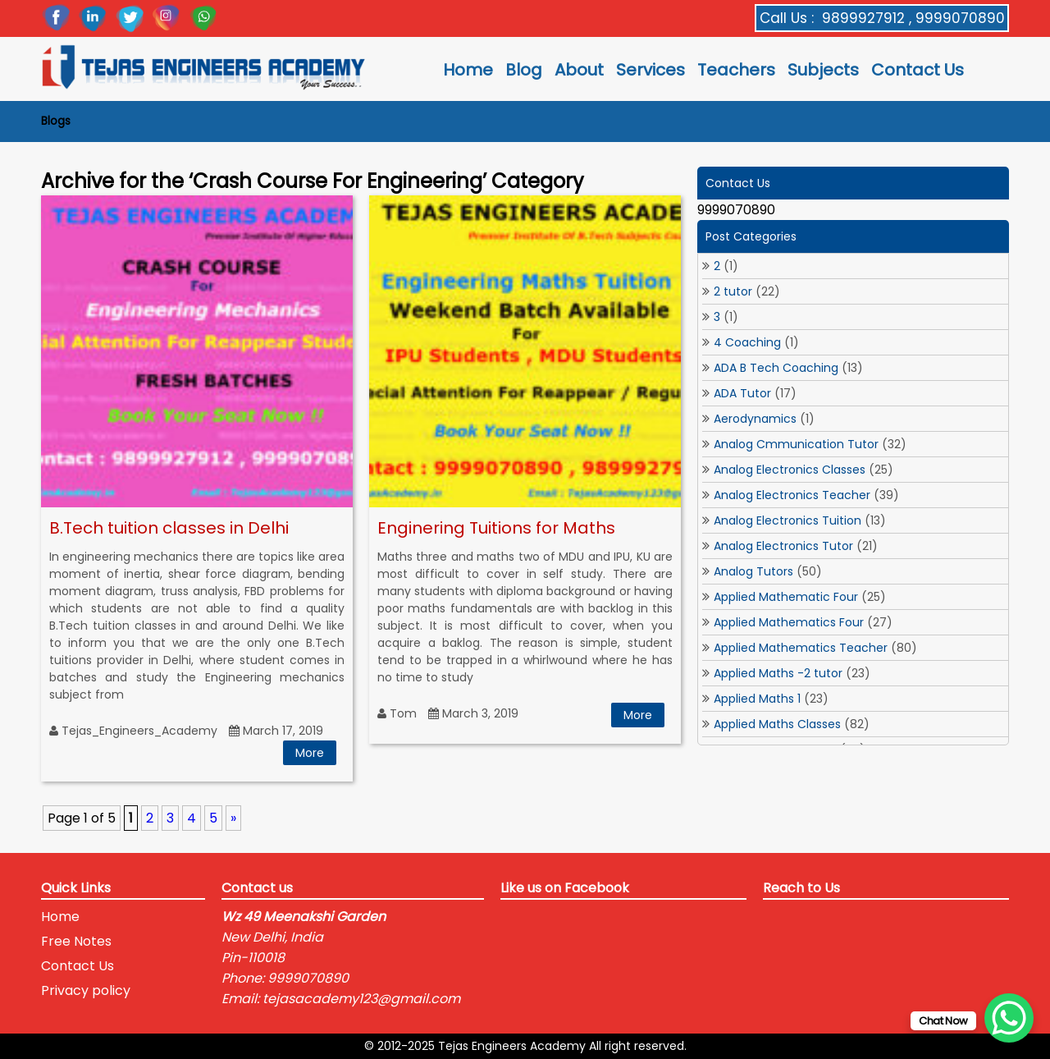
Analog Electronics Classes (789, 469)
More (309, 753)
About (579, 69)
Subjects (823, 69)
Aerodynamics (755, 418)
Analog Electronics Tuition (787, 520)
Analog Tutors (753, 571)
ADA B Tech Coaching (776, 368)
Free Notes (76, 941)
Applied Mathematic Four (786, 597)
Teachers (736, 69)
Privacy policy (85, 990)
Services (650, 69)
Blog (523, 69)
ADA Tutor (742, 393)
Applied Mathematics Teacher (801, 648)
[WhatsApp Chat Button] (1009, 1018)
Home (468, 69)
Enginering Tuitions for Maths (496, 527)
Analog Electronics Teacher (792, 495)
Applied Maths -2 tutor (778, 673)
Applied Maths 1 (757, 698)
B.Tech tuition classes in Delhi (169, 527)
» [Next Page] (233, 818)
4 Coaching (747, 342)
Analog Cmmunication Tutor (796, 444)
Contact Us (917, 69)
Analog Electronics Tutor (783, 546)
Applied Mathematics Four (789, 622)
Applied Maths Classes (777, 724)
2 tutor (733, 291)
